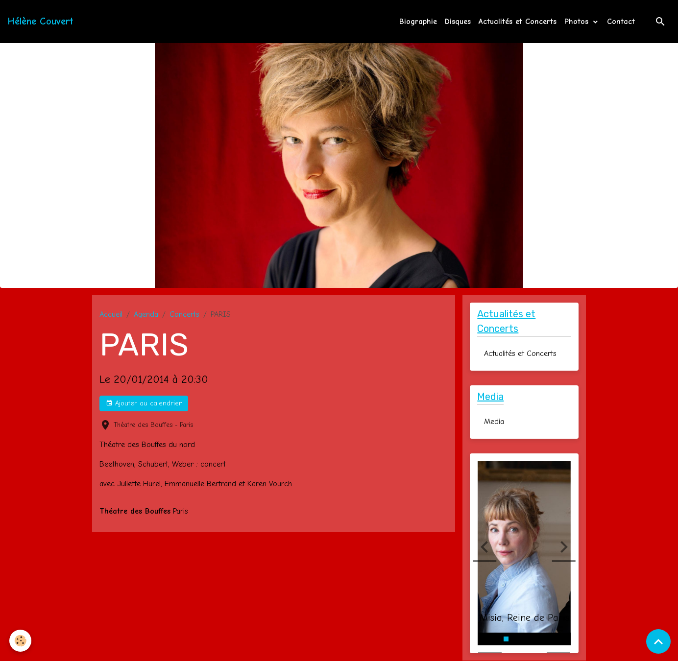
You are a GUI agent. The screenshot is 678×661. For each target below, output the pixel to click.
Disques (458, 21)
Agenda (146, 314)
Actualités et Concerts (518, 21)
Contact (621, 21)
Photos (577, 21)
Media (494, 422)
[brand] (40, 21)
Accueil (110, 314)
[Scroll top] (658, 641)
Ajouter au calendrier (144, 403)
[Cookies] (21, 641)
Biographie (418, 21)
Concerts (184, 314)
